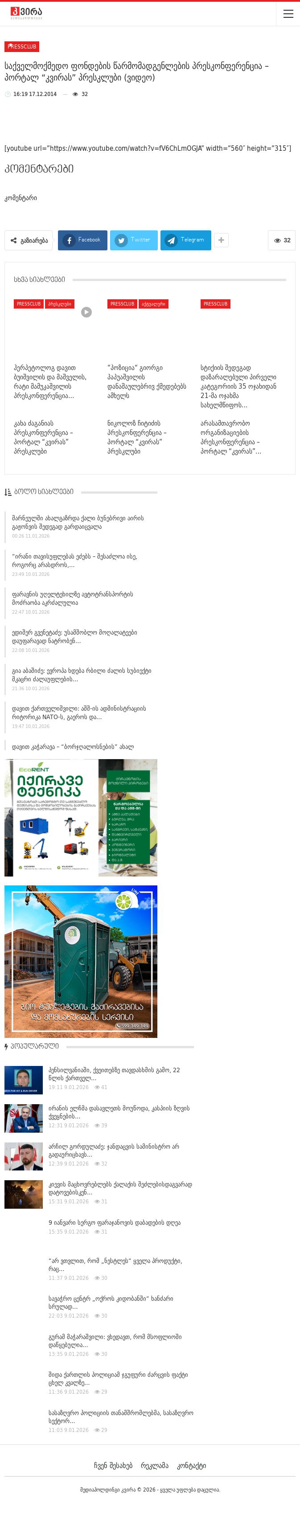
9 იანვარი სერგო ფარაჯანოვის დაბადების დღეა (115, 1222)
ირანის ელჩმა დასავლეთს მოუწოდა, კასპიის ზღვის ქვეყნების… (119, 1112)
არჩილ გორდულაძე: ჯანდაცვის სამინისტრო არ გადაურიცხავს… (114, 1150)
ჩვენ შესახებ (113, 1465)
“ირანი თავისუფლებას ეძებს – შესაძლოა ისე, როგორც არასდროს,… (74, 562)
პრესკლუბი (59, 303)
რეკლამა (154, 1465)
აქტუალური (153, 303)
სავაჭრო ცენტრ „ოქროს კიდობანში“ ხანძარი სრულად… (111, 1302)
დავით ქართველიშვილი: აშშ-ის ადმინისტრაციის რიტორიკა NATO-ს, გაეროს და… (79, 714)
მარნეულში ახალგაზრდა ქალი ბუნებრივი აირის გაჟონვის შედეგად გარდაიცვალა (78, 524)
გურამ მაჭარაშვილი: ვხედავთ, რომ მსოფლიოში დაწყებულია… (115, 1341)
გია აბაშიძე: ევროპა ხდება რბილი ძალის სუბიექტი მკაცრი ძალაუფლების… (82, 676)
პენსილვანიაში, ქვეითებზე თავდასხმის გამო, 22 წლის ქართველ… (114, 1074)
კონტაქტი (191, 1465)
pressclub (22, 46)
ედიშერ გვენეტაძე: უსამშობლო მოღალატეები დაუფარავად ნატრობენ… (74, 638)
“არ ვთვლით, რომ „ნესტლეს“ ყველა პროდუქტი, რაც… (115, 1265)
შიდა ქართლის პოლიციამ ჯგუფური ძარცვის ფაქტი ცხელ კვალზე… (118, 1378)
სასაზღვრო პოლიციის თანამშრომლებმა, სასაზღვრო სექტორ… (121, 1417)
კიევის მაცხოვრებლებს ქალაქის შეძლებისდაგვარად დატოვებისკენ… (120, 1188)
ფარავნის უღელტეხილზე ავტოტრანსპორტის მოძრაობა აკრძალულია (72, 600)
